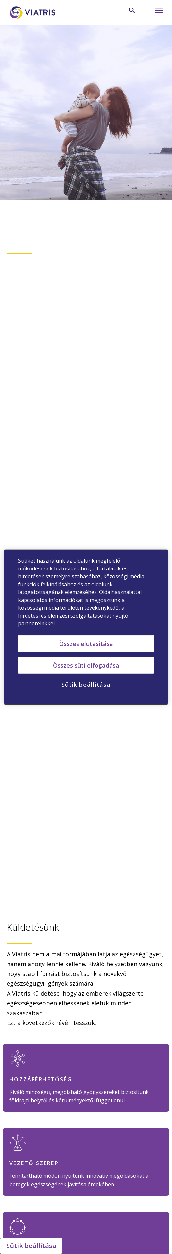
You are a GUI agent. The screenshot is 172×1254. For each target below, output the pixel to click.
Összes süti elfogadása (86, 665)
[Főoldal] (33, 13)
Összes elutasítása (86, 644)
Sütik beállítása (31, 1245)
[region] (86, 627)
